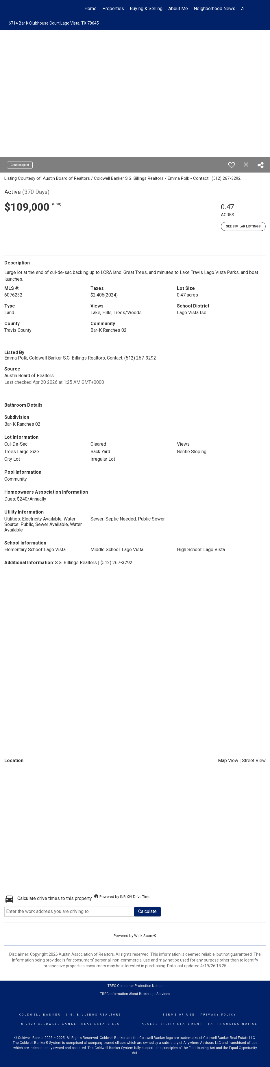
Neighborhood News (214, 8)
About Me (178, 8)
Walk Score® (145, 935)
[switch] (231, 165)
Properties (113, 8)
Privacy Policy (218, 1014)
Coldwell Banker (40, 1014)
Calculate (147, 911)
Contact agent (20, 164)
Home (90, 8)
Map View (228, 760)
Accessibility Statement (172, 1023)
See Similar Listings (243, 226)
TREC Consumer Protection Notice (135, 986)
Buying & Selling (146, 8)
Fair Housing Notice (233, 1023)
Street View (254, 760)
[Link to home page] (30, 8)
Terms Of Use (179, 1014)
